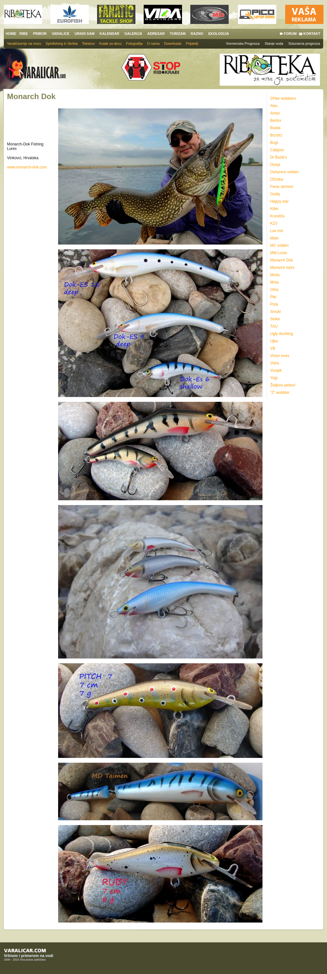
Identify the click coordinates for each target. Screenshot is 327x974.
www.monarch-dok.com (27, 167)
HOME (11, 33)
